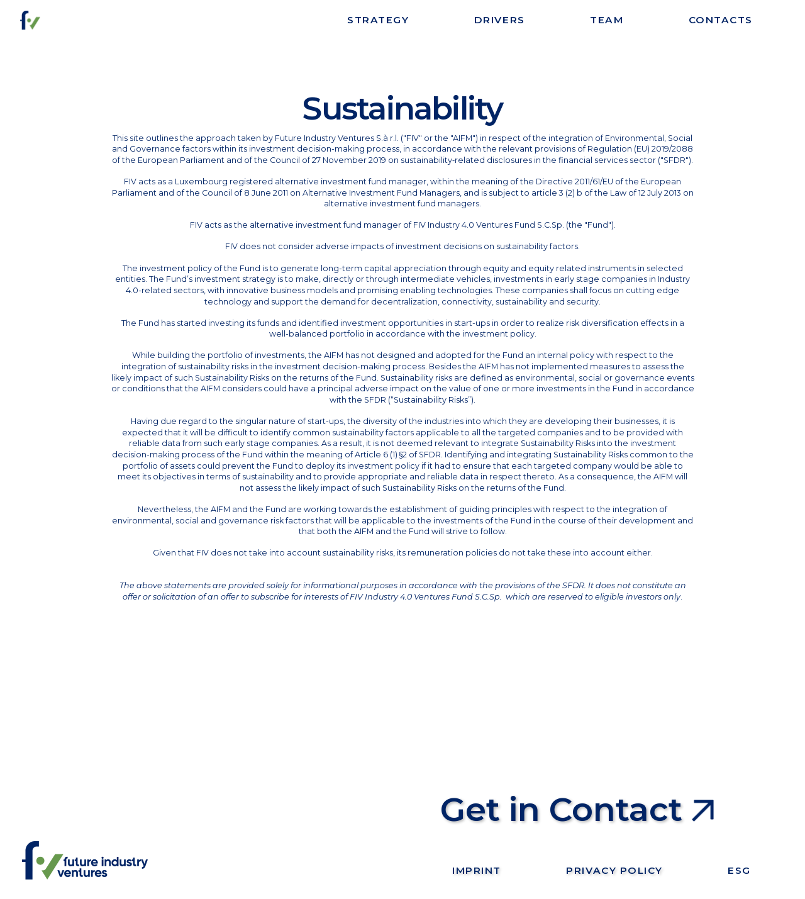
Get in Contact (561, 809)
